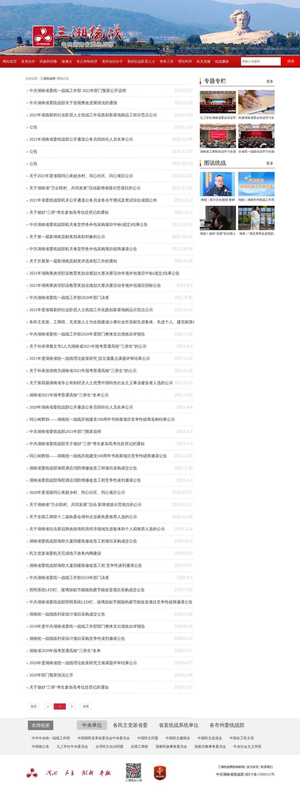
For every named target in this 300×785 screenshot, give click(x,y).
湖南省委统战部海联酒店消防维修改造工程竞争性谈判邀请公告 (85, 480)
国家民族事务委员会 (171, 746)
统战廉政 (222, 61)
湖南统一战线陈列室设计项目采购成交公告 (67, 614)
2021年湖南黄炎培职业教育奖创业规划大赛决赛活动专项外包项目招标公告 (95, 285)
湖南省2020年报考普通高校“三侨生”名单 (65, 651)
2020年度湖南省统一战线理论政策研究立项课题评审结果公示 (83, 663)
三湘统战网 (47, 78)
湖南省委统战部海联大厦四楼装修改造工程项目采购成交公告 (83, 541)
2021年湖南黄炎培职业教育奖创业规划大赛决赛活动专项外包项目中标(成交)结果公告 (104, 273)
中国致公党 (40, 746)
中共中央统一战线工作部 (51, 738)
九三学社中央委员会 (72, 746)
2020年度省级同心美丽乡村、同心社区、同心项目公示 (77, 492)
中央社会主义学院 (247, 746)
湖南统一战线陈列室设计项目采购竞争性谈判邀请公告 (77, 638)
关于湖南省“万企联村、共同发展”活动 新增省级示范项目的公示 (85, 504)
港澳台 (67, 61)
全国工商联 (139, 746)
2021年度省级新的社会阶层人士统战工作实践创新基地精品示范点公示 (91, 310)
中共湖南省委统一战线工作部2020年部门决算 (69, 297)
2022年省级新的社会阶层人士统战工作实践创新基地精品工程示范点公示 (93, 115)
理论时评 (185, 61)
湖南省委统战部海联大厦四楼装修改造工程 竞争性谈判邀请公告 (85, 565)
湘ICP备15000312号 (260, 774)
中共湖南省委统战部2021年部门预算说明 (65, 431)
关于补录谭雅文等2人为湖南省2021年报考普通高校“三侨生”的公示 (88, 346)
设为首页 (253, 767)
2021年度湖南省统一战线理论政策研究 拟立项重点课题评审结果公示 (89, 358)
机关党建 (204, 61)
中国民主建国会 (178, 738)
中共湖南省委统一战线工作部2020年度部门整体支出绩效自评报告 (87, 334)
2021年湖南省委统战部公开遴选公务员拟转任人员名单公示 (81, 139)
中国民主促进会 (210, 738)
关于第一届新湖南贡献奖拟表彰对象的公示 (67, 237)
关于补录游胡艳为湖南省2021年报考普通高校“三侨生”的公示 (83, 371)
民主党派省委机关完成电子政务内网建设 (65, 553)
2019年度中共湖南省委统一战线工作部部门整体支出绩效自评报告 (87, 626)
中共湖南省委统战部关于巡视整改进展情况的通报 (73, 103)
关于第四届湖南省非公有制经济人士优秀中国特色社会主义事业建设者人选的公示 (101, 383)
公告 (33, 127)
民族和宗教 (48, 61)
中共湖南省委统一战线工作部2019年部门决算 (69, 578)
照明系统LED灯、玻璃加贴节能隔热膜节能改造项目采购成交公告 (87, 590)
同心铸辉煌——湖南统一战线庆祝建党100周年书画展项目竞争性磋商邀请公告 (98, 456)
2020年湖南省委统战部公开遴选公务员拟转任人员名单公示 (81, 407)
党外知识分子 (112, 61)
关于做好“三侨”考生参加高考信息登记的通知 (69, 212)
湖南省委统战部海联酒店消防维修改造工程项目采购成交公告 (83, 468)
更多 (269, 81)
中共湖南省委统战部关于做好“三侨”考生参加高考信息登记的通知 (87, 444)
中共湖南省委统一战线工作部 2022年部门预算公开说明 (77, 90)
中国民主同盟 (147, 738)
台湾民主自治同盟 (109, 746)
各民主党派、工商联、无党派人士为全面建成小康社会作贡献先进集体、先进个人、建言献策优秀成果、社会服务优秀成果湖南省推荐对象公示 (155, 322)
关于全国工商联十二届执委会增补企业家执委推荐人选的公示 (83, 517)
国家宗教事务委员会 (210, 746)
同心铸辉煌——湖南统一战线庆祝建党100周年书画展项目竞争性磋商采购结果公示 (102, 419)
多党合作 (28, 61)
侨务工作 (167, 61)
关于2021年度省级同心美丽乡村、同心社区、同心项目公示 (81, 176)
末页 (86, 706)
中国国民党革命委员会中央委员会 (103, 738)
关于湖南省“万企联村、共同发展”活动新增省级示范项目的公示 (85, 188)
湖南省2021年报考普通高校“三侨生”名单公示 (69, 395)
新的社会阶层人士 (141, 61)
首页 (34, 706)
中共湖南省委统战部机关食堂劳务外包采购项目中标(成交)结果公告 (88, 224)
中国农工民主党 (241, 738)
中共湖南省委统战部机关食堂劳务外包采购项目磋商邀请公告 (83, 249)
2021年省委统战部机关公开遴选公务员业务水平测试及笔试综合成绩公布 (93, 200)
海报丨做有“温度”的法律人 (218, 233)
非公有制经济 (86, 61)
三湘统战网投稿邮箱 (231, 767)
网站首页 (10, 61)
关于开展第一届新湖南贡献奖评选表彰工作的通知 (73, 261)
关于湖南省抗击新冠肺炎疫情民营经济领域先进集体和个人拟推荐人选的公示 (97, 529)
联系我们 (267, 767)
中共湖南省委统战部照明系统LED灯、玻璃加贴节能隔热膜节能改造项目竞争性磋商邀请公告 (111, 602)
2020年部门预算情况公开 (51, 675)
